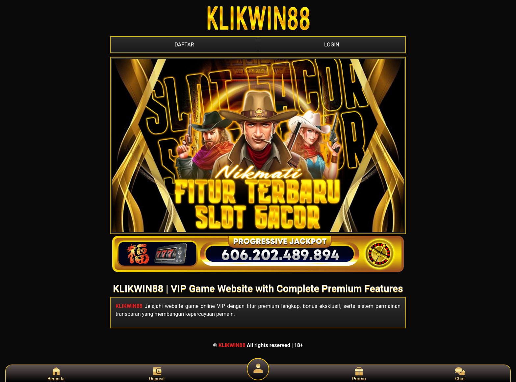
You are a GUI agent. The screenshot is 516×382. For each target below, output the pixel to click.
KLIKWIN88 (129, 306)
